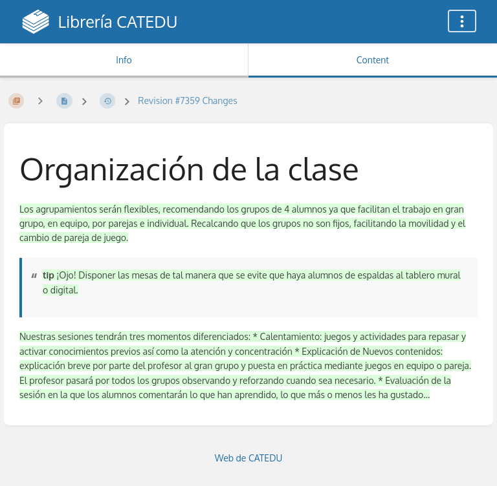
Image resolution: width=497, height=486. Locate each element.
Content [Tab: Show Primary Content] (373, 59)
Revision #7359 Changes (187, 100)
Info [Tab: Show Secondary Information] (124, 59)
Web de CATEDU (249, 457)
